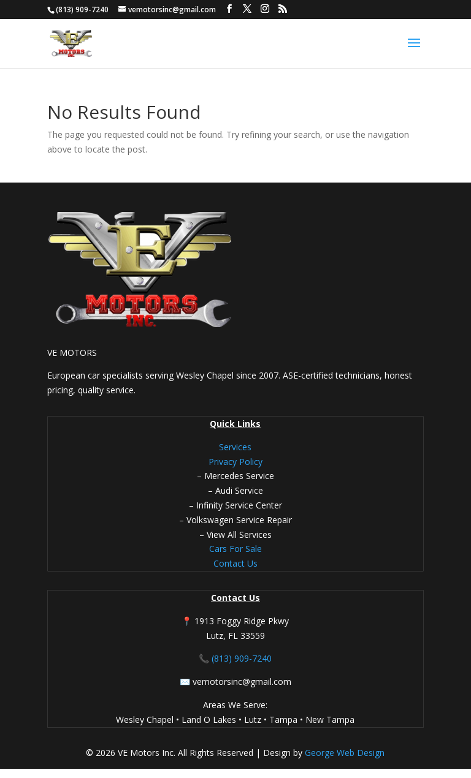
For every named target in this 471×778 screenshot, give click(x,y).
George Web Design (343, 752)
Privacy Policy (235, 461)
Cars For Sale (235, 548)
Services (235, 447)
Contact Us (235, 563)
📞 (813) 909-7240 (235, 658)
